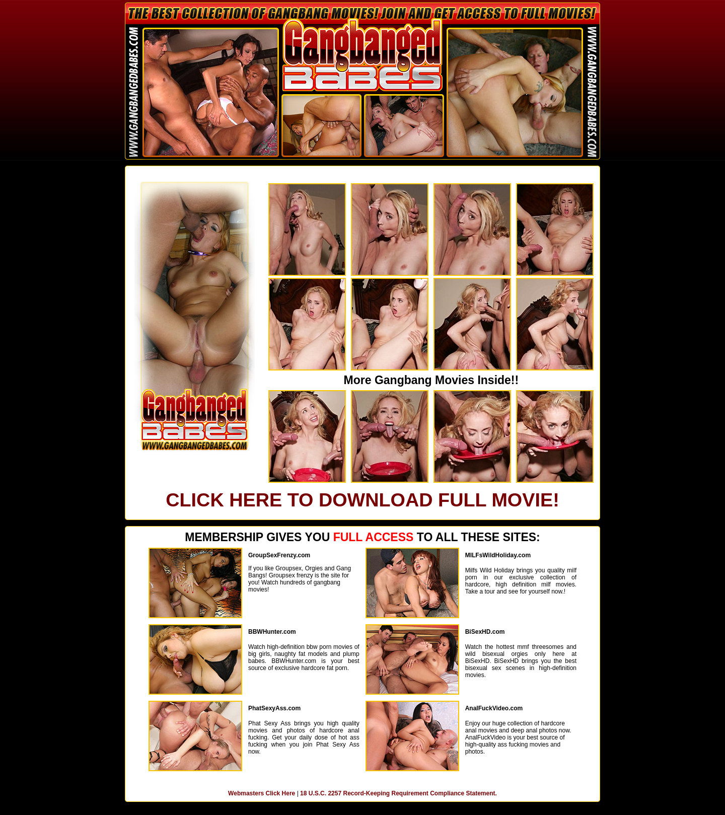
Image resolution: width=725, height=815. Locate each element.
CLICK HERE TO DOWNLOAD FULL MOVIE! (362, 499)
